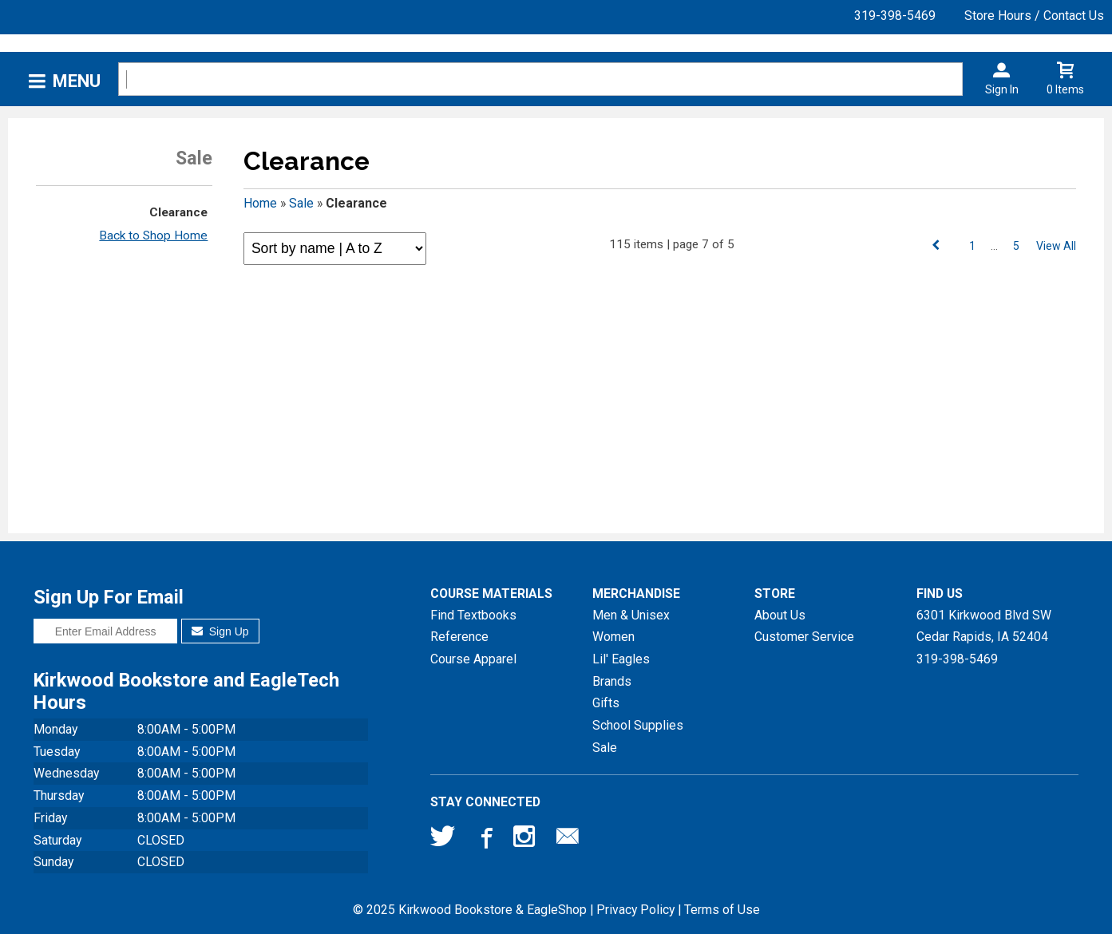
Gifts (605, 702)
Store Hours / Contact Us (1034, 15)
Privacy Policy (635, 909)
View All (1056, 245)
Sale (301, 203)
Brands (611, 681)
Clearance (178, 212)
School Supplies (637, 725)
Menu (77, 81)
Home (260, 203)
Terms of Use (722, 909)
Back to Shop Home (153, 235)
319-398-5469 (895, 15)
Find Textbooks (473, 615)
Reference (459, 636)
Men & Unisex (631, 615)
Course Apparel (473, 659)
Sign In (1002, 89)
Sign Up (220, 631)
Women (613, 636)
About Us (779, 615)
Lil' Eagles (621, 659)
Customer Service (804, 636)
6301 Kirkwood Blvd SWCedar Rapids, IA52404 (983, 626)
